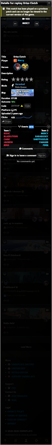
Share (6, 121)
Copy (27, 106)
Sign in (41, 155)
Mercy (21, 60)
